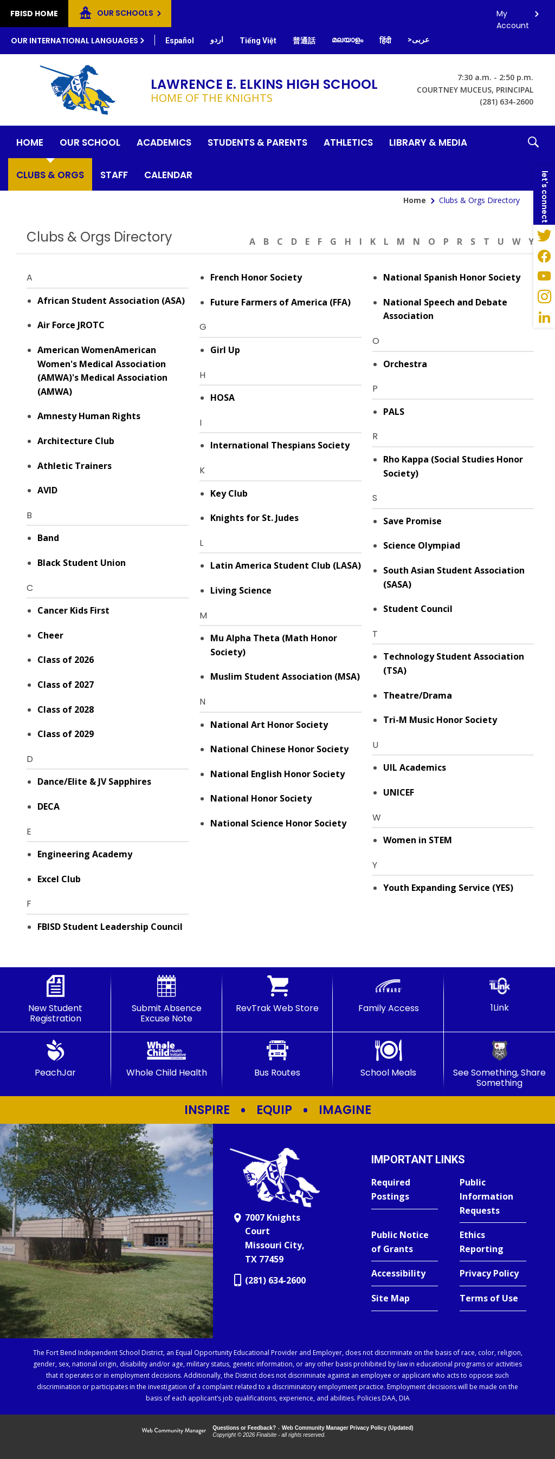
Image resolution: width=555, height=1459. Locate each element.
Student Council (418, 609)
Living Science (241, 590)
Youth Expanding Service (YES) (448, 888)
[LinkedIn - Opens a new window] (544, 317)
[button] (533, 158)
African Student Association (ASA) (111, 301)
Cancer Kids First (73, 610)
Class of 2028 (65, 709)
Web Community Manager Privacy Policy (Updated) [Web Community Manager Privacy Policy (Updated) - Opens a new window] (348, 1428)
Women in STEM (417, 840)
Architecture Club (75, 441)
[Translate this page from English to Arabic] (418, 39)
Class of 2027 (65, 685)
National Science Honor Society (278, 823)
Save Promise (412, 521)
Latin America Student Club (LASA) (285, 565)
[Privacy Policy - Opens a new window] (493, 1273)
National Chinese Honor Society (279, 749)
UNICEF (398, 792)
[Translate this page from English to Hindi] (385, 40)
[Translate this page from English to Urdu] (217, 39)
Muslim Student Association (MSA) (285, 676)
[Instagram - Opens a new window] (544, 297)
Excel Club (59, 879)
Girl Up (225, 350)
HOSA (222, 397)
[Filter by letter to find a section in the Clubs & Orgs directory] (390, 235)
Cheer (50, 635)
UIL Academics (414, 767)
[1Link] (499, 994)
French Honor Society (256, 277)
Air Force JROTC (71, 325)
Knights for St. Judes (254, 518)
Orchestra (405, 364)
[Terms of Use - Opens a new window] (493, 1298)
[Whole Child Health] (167, 1059)
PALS (393, 412)
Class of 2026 (65, 660)
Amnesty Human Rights (88, 416)
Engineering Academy (84, 854)
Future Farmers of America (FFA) (280, 302)
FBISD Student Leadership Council (110, 927)
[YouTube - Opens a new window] (544, 276)
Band (48, 538)
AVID (47, 490)
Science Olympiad (421, 545)
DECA (48, 806)
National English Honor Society (277, 774)
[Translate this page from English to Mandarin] (304, 40)
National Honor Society (261, 798)
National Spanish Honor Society (451, 277)
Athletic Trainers (74, 466)
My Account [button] (512, 16)
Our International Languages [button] (74, 40)
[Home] (29, 142)
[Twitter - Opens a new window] (544, 235)
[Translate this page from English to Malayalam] (347, 39)
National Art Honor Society (269, 725)
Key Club (229, 493)
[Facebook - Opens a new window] (544, 255)
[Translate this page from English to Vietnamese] (258, 40)
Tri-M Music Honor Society (440, 720)
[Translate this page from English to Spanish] (179, 40)
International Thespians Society (280, 445)
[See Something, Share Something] (499, 1064)
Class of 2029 (65, 734)
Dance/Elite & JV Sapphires (94, 781)
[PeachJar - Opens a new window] (55, 1059)
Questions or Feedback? (244, 1428)
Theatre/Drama (417, 695)
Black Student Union (81, 563)
